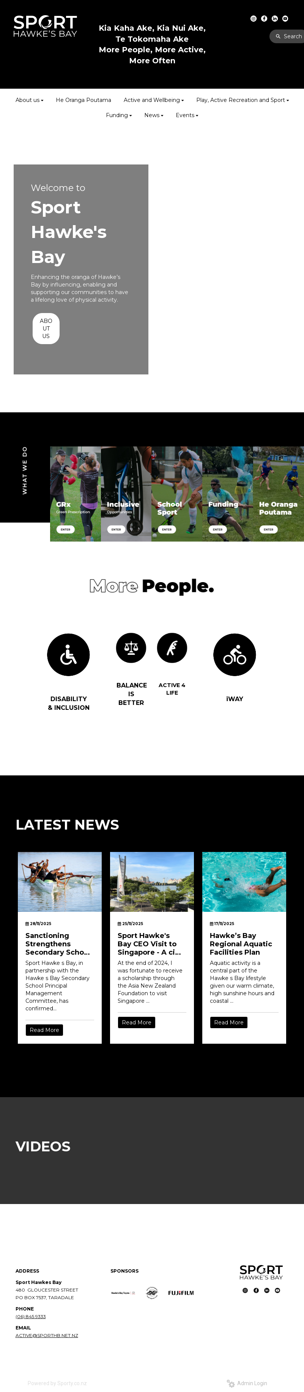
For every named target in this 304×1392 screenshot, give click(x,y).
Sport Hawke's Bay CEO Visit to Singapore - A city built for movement (150, 944)
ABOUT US (46, 329)
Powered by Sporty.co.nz (57, 1383)
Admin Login (247, 1383)
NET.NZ (69, 1335)
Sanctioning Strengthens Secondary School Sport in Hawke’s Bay (57, 944)
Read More (44, 1030)
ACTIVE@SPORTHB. (38, 1335)
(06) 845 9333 (31, 1316)
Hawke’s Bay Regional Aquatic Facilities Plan (241, 944)
